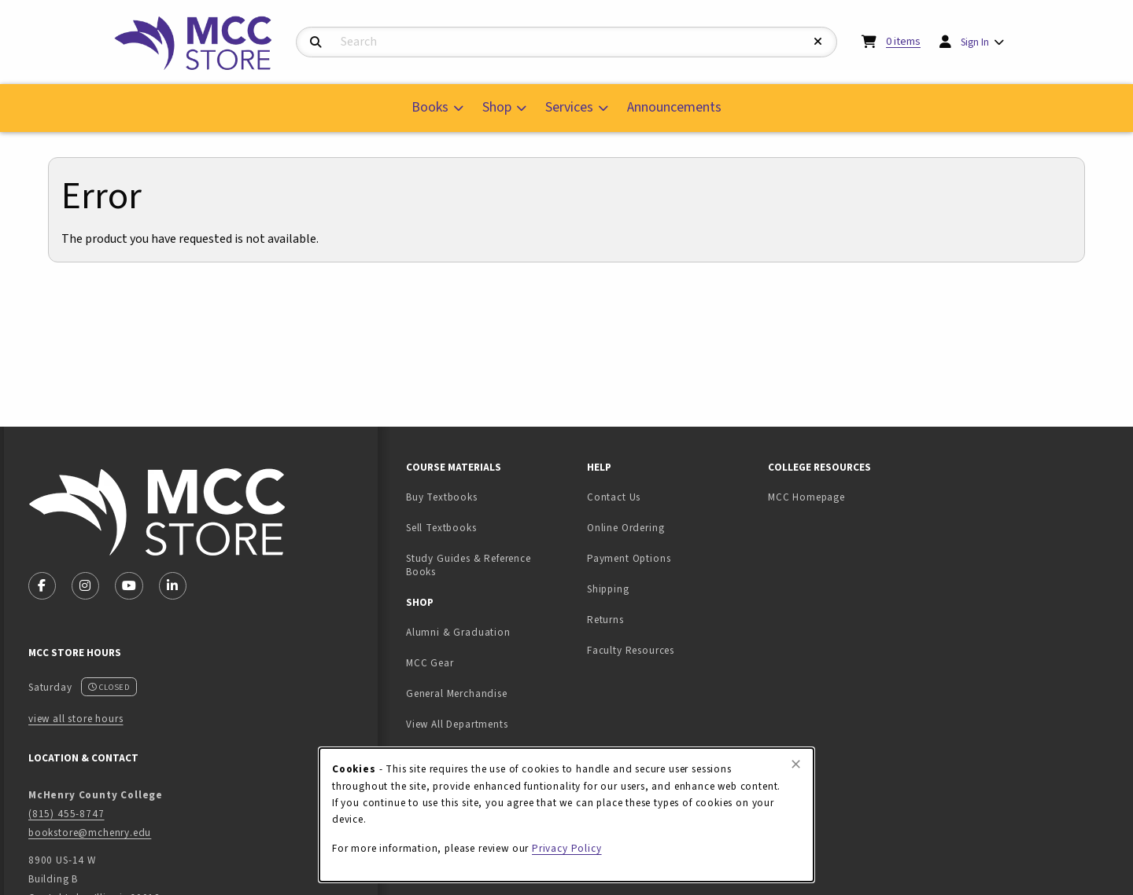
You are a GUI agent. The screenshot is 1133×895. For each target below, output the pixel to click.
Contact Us (613, 497)
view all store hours (76, 718)
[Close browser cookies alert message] (796, 764)
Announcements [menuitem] (674, 107)
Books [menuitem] (429, 107)
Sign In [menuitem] (975, 42)
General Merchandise (456, 693)
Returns (605, 619)
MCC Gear (430, 662)
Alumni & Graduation (458, 632)
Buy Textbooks (442, 497)
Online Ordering (625, 527)
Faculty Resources (630, 650)
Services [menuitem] (569, 107)
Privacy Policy (567, 848)
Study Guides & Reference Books (468, 565)
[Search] (315, 43)
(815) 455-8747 (66, 813)
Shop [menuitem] (496, 107)
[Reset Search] (818, 42)
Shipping (608, 588)
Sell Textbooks (490, 527)
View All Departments (457, 724)
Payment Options (628, 558)
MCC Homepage (806, 497)
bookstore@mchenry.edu (89, 832)
